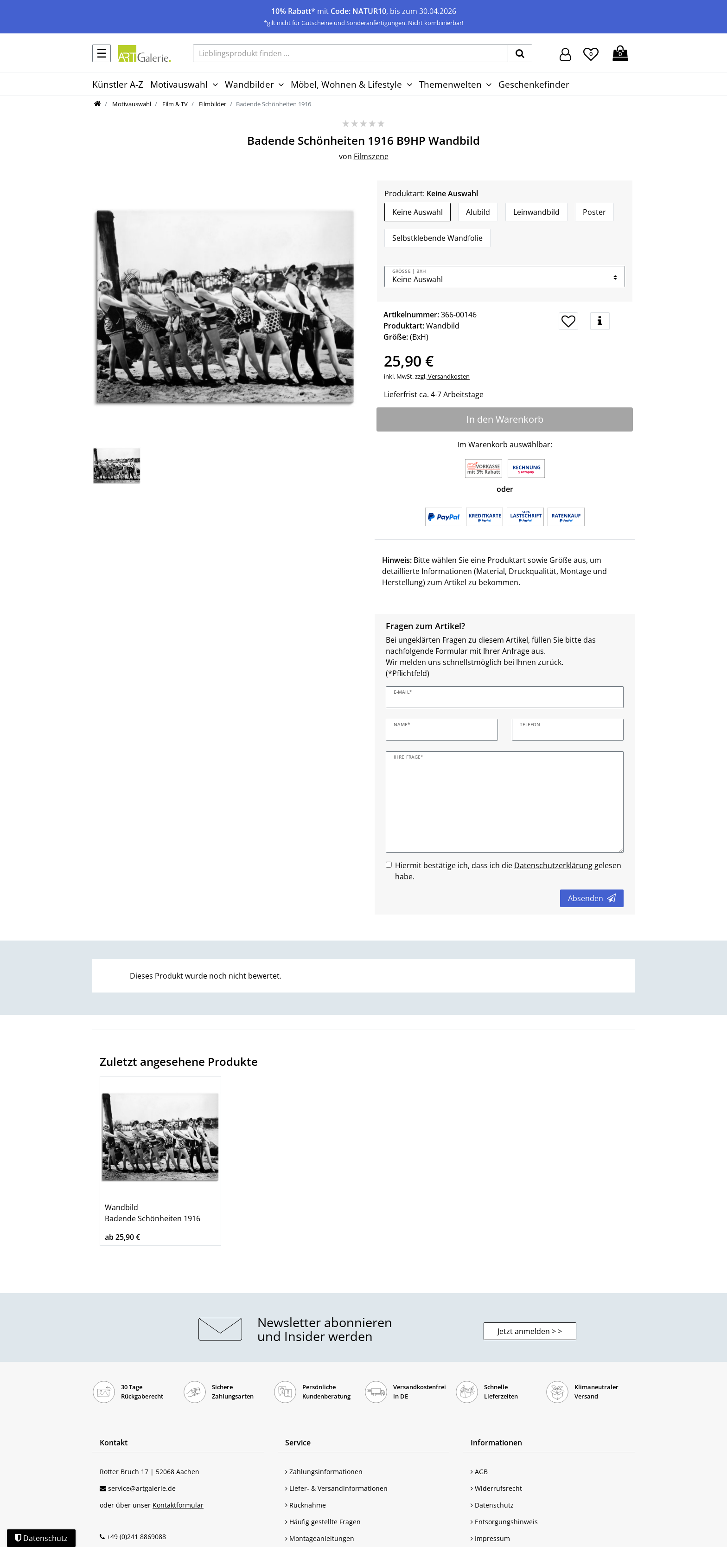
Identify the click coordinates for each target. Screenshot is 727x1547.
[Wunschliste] (591, 53)
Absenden (592, 898)
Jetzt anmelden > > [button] (529, 1331)
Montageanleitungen (319, 1538)
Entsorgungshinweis (504, 1521)
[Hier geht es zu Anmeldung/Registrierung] (565, 53)
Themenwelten (450, 84)
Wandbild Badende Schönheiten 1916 (152, 1213)
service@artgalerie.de (142, 1488)
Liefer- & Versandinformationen (336, 1488)
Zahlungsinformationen (324, 1471)
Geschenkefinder (533, 84)
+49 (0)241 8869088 (136, 1536)
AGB (479, 1471)
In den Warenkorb (504, 419)
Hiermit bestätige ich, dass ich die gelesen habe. (508, 871)
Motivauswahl (179, 84)
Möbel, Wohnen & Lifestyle (346, 84)
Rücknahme (305, 1505)
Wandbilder (249, 84)
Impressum (490, 1538)
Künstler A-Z (117, 84)
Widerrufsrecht (496, 1488)
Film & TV (174, 104)
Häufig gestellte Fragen (323, 1521)
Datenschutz (492, 1505)
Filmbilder (212, 104)
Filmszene (371, 156)
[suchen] (520, 53)
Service (298, 1442)
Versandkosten (448, 376)
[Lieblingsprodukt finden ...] (350, 53)
